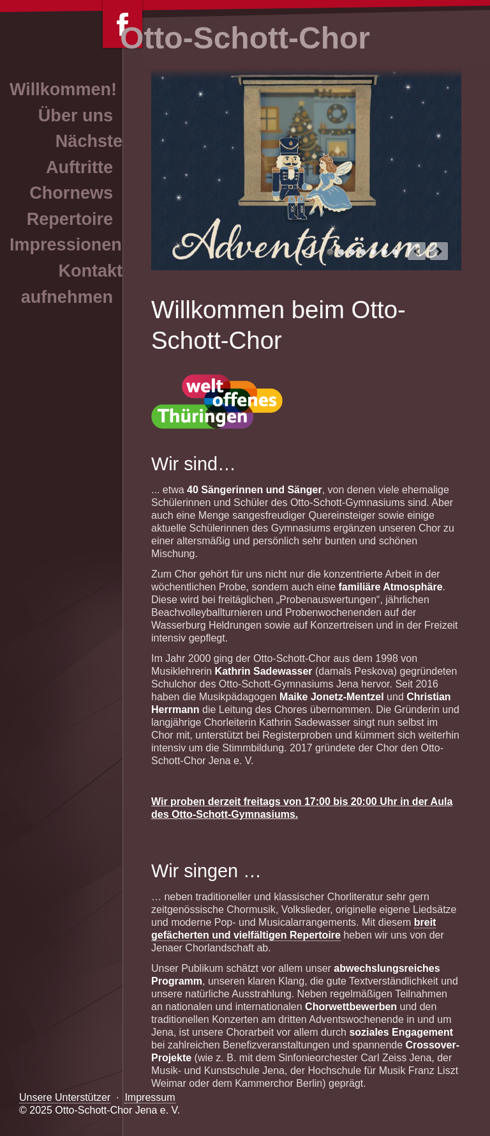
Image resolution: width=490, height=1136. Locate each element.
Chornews (71, 193)
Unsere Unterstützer (64, 1097)
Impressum (149, 1097)
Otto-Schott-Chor (245, 38)
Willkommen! (63, 89)
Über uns (75, 115)
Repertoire (70, 219)
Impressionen (66, 244)
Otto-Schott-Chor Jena (384, 252)
